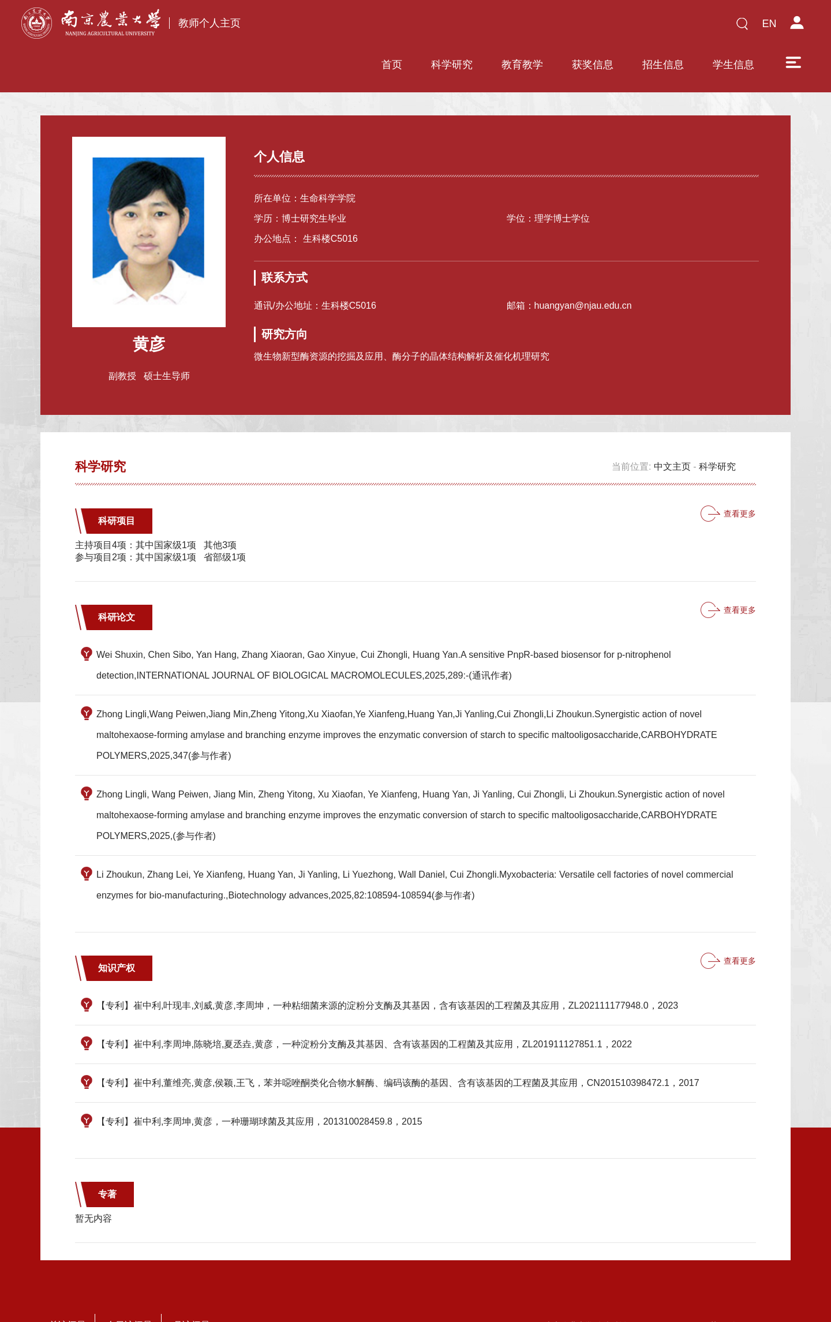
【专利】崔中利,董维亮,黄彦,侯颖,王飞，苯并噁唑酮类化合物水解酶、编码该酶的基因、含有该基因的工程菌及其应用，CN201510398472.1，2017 (397, 1049)
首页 (310, 27)
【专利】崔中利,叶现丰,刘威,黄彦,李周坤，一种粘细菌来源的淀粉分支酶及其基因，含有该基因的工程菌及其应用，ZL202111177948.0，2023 (387, 971)
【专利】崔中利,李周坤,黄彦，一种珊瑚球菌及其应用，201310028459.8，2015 (259, 1087)
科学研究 (370, 27)
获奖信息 (510, 27)
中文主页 (672, 432)
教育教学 (440, 27)
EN (769, 23)
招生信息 (581, 27)
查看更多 (740, 479)
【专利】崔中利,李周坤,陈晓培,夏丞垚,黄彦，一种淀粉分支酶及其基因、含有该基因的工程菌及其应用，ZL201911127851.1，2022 (364, 1010)
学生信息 (651, 27)
